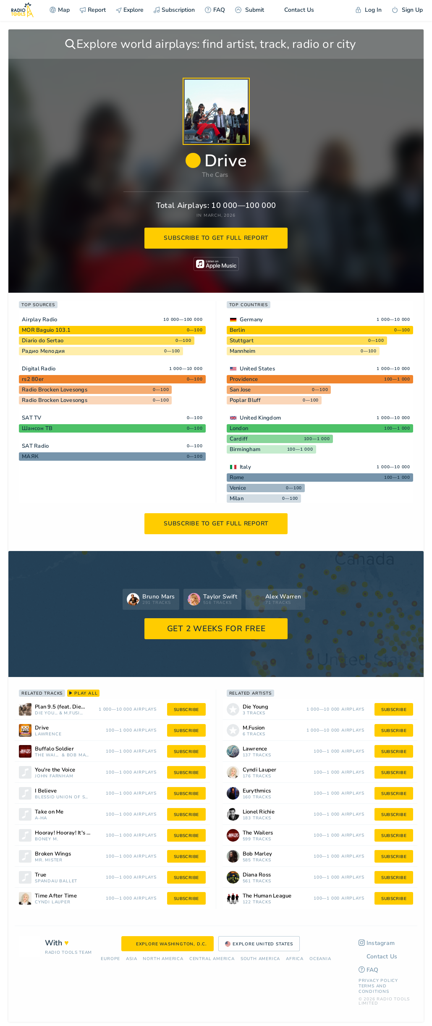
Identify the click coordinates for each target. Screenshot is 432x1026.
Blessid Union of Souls (63, 797)
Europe (110, 959)
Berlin (237, 330)
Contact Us (294, 10)
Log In (369, 10)
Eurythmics (257, 791)
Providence (244, 379)
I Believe (46, 791)
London (239, 428)
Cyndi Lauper (53, 902)
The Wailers (47, 755)
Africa (295, 959)
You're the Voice (55, 770)
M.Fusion (74, 713)
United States (257, 369)
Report (93, 10)
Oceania (320, 959)
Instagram (377, 943)
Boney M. (46, 839)
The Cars (215, 175)
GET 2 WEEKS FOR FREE (216, 628)
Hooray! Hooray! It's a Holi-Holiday (74, 833)
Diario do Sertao (42, 340)
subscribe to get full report (216, 238)
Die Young (46, 713)
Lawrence (48, 734)
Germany (251, 319)
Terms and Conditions (374, 989)
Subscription (174, 10)
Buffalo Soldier (54, 749)
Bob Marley (79, 755)
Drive (42, 728)
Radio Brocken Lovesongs (54, 390)
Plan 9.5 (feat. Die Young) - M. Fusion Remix (70, 707)
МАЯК (30, 456)
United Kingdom (260, 418)
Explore (130, 10)
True (40, 875)
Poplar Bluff (245, 400)
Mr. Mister (49, 860)
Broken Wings (53, 854)
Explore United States (259, 944)
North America (163, 959)
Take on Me (49, 812)
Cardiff (239, 439)
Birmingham (245, 449)
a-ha (41, 818)
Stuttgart (242, 340)
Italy (245, 467)
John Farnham (54, 776)
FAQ (215, 10)
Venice (238, 488)
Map (60, 10)
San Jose (240, 390)
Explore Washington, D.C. (167, 944)
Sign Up (407, 10)
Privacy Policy (378, 981)
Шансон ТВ (37, 428)
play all (83, 693)
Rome (237, 477)
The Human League (267, 896)
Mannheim (243, 351)
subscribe (186, 710)
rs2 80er (33, 379)
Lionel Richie (259, 812)
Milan (236, 498)
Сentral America (212, 959)
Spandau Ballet (56, 881)
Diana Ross (257, 875)
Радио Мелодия (43, 351)
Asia (131, 959)
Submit (249, 10)
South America (260, 959)
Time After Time (56, 896)
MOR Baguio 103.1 (46, 330)
